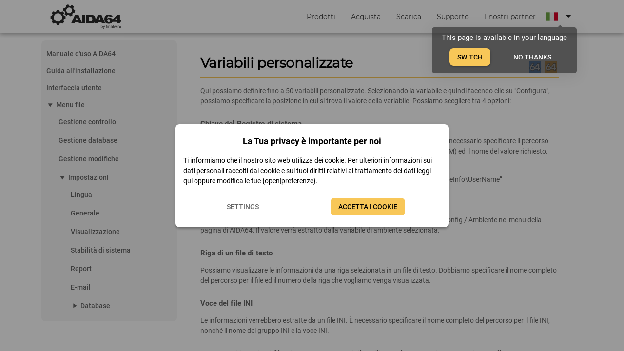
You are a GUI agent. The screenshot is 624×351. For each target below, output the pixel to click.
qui (188, 181)
